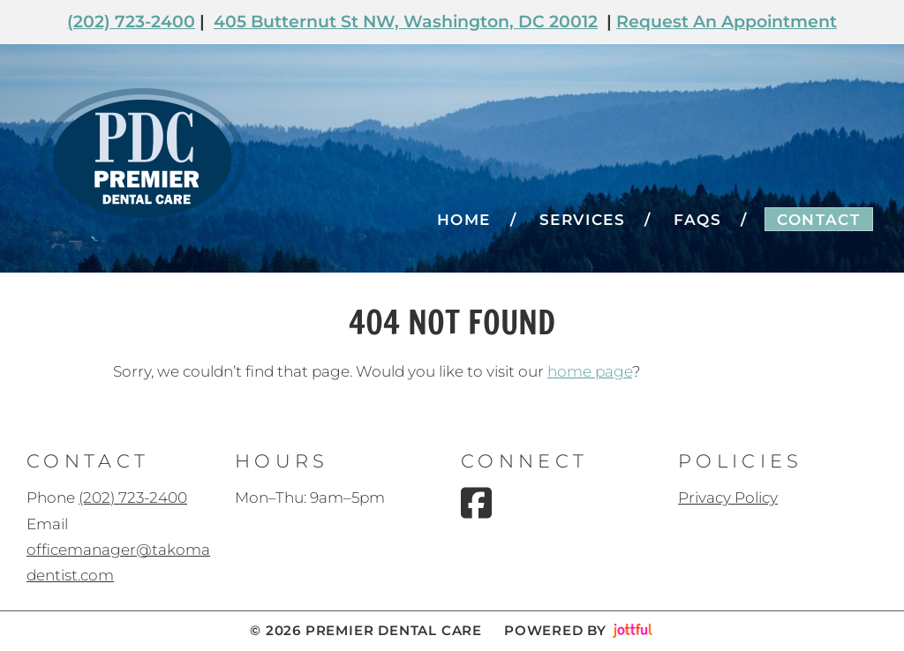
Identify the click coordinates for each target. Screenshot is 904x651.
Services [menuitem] (582, 219)
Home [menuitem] (464, 219)
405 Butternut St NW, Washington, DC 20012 (406, 21)
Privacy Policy (728, 497)
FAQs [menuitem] (697, 219)
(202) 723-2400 (131, 21)
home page (589, 371)
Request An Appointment (726, 21)
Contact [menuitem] (818, 219)
